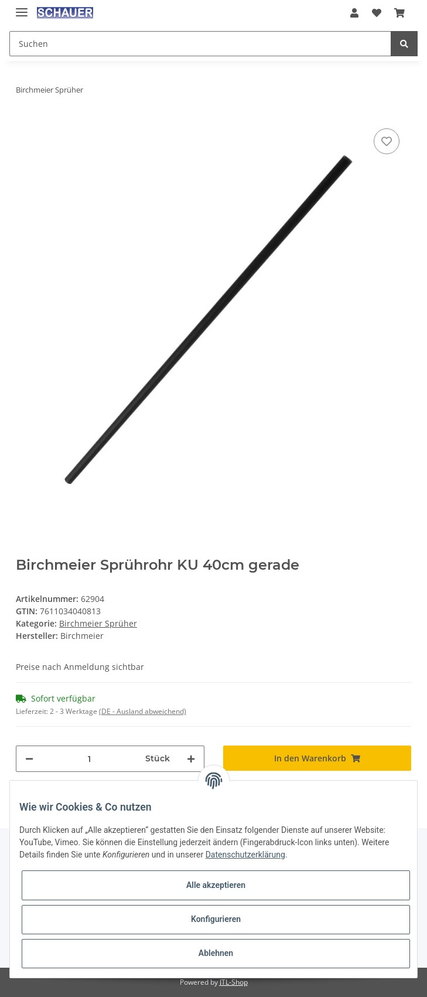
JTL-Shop (234, 982)
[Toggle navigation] (22, 7)
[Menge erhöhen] (191, 758)
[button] (354, 13)
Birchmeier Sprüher (98, 623)
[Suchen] (200, 43)
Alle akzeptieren (215, 885)
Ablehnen (216, 953)
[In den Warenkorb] (317, 758)
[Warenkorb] (399, 13)
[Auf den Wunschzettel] (386, 141)
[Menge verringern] (29, 758)
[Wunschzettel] (376, 13)
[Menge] (89, 758)
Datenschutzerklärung (245, 854)
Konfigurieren (216, 919)
